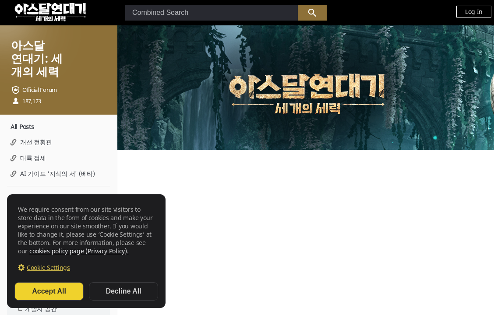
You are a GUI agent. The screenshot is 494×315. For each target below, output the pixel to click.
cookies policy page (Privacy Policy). (79, 251)
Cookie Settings (48, 267)
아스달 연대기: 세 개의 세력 (36, 58)
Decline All (123, 291)
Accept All (49, 291)
